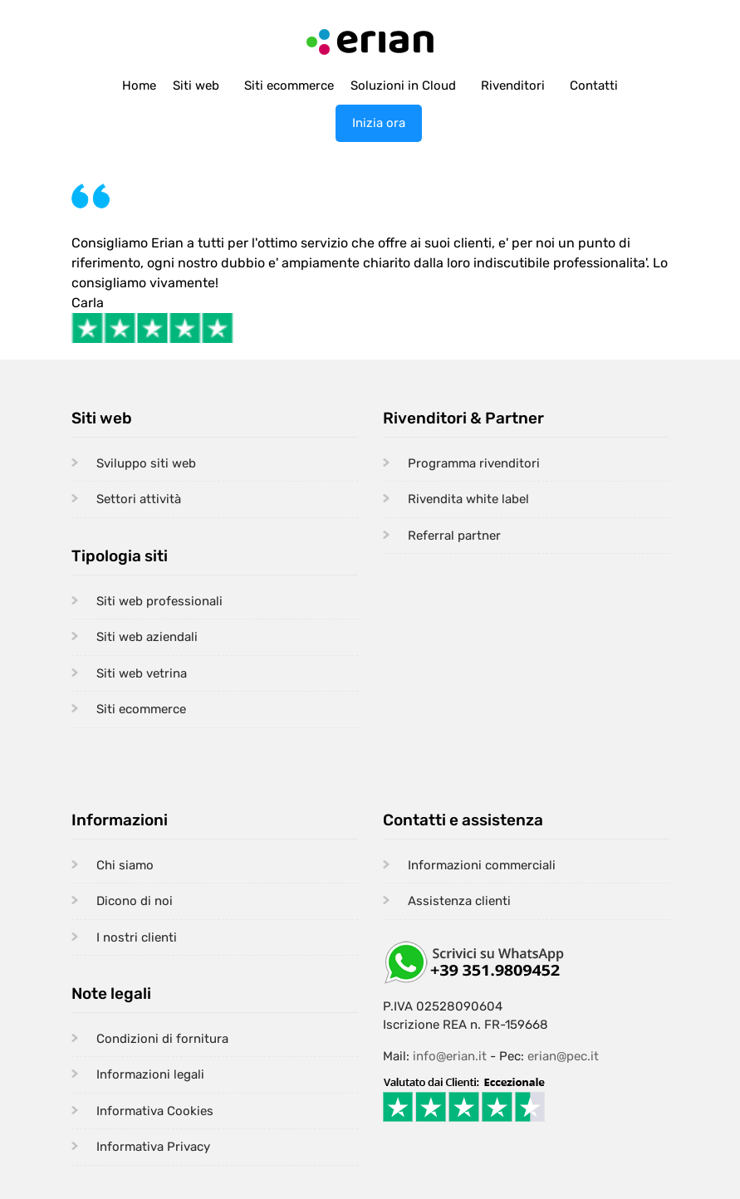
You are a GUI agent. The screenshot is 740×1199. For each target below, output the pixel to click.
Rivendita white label (468, 499)
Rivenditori (513, 85)
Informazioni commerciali (482, 865)
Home (139, 85)
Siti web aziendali (147, 636)
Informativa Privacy (153, 1146)
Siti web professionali (159, 601)
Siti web (196, 85)
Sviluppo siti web (146, 463)
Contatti (594, 85)
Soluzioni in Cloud (403, 85)
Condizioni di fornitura (162, 1038)
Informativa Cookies (154, 1111)
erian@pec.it (563, 1056)
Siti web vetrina (141, 673)
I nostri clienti (136, 937)
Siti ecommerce (289, 85)
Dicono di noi (134, 900)
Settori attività (138, 499)
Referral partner (454, 535)
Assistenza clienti (459, 900)
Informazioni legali (150, 1074)
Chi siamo (125, 865)
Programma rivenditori (474, 463)
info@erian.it (450, 1056)
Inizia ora (378, 122)
